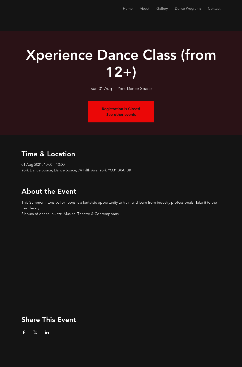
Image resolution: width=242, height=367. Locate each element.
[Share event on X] (35, 332)
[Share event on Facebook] (24, 332)
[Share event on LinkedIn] (47, 332)
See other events (121, 114)
